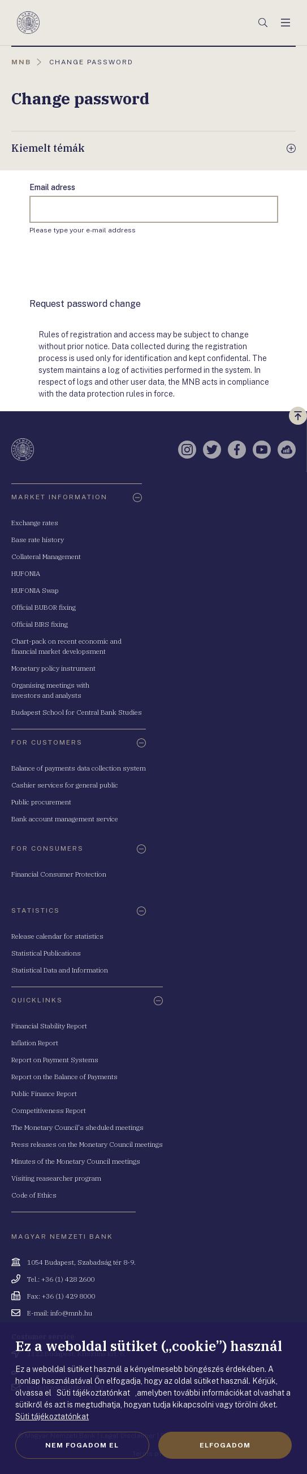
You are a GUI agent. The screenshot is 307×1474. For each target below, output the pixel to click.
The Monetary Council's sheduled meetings (77, 1127)
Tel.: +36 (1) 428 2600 (60, 1279)
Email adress (52, 187)
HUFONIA (25, 573)
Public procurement (41, 802)
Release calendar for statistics (57, 936)
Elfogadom (225, 1445)
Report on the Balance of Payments (64, 1076)
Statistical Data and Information (59, 970)
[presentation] (115, 266)
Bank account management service (64, 819)
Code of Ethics (34, 1195)
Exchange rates (34, 522)
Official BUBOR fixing (43, 607)
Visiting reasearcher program (56, 1178)
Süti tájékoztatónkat (52, 1416)
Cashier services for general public (64, 785)
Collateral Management (46, 556)
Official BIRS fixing (39, 624)
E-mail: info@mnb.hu (59, 1313)
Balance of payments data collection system (78, 768)
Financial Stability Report (49, 1026)
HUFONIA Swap (35, 590)
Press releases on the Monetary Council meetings (87, 1144)
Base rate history (37, 539)
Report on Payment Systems (54, 1059)
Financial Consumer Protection (58, 874)
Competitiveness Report (48, 1110)
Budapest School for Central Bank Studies (76, 712)
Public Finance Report (44, 1093)
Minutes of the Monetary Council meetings (75, 1161)
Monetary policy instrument (53, 668)
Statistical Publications (46, 953)
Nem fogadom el (82, 1445)
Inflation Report (34, 1043)
